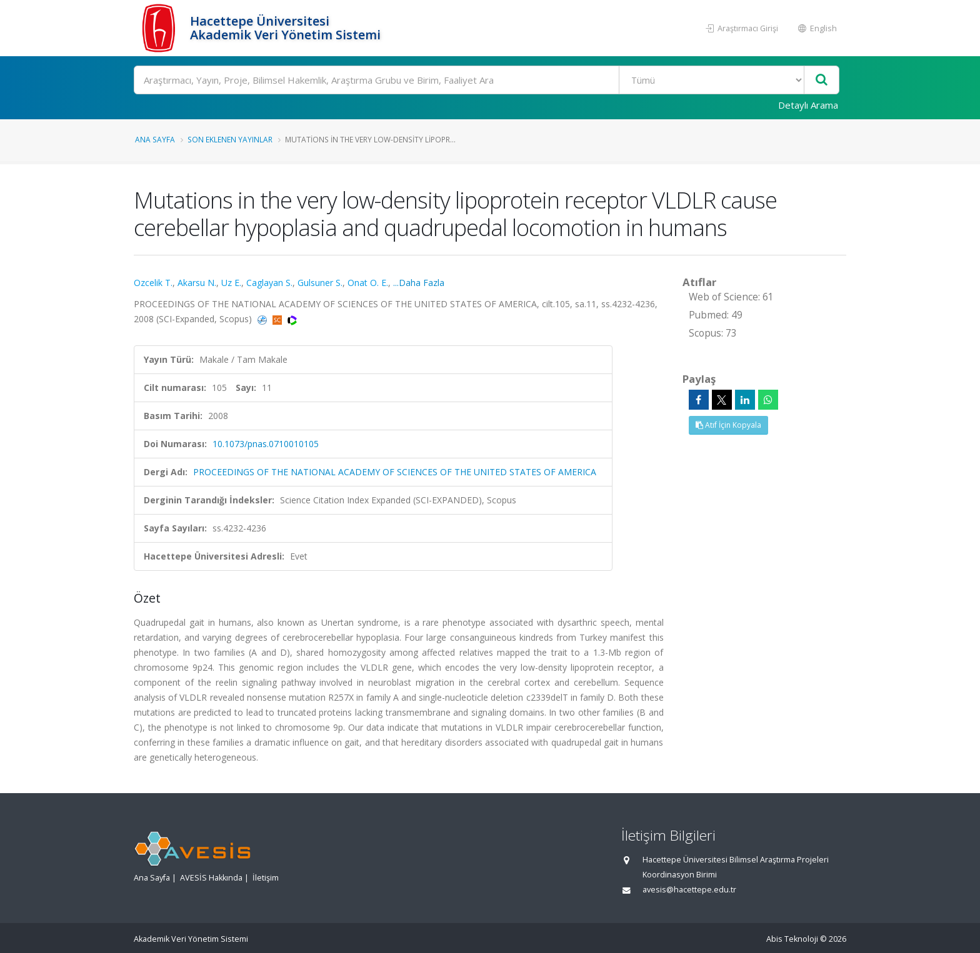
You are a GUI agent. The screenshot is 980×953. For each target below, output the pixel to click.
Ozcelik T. (153, 283)
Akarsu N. (197, 283)
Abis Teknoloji (792, 939)
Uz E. (231, 283)
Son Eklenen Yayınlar (230, 139)
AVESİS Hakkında (211, 877)
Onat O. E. (368, 283)
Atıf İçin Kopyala (728, 425)
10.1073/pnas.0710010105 (265, 444)
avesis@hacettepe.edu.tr (689, 889)
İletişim (265, 877)
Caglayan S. (269, 283)
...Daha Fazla (418, 283)
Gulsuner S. (320, 283)
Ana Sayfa (155, 139)
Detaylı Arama (808, 105)
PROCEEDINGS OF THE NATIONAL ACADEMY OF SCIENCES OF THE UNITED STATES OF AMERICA (394, 472)
